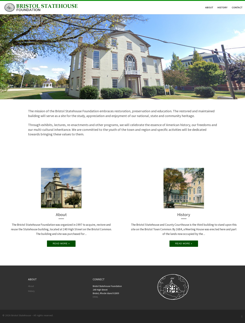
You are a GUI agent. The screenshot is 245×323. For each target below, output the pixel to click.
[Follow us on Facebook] (241, 316)
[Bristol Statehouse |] (40, 7)
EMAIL (95, 296)
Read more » (61, 243)
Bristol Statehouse (21, 315)
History (31, 291)
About (31, 286)
